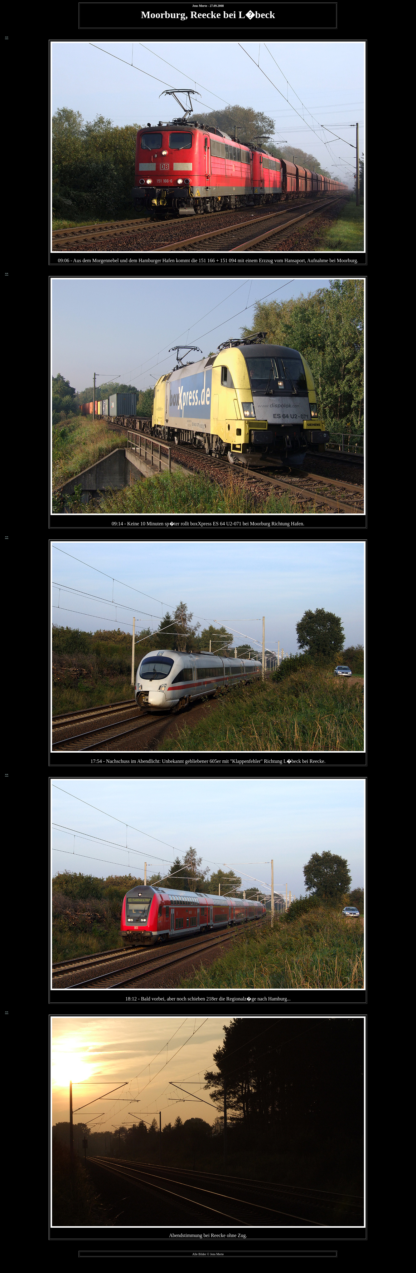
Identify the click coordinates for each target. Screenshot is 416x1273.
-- (6, 36)
